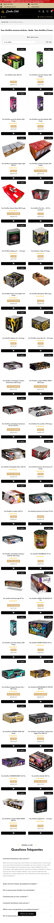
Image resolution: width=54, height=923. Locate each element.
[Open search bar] (39, 11)
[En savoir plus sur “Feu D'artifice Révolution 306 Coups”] (40, 308)
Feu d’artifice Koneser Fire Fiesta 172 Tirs (40, 511)
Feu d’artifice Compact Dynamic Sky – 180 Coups (13, 688)
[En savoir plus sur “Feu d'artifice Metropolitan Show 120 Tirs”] (13, 481)
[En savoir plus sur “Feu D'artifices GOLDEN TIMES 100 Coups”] (13, 745)
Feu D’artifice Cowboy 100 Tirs (13, 511)
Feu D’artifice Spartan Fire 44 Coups (13, 338)
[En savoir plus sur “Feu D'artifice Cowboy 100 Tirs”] (13, 523)
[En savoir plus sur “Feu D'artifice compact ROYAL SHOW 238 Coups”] (40, 393)
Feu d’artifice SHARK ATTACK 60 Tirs (40, 643)
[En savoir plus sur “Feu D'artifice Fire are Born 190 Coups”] (40, 436)
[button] (1, 1)
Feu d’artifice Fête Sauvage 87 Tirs (13, 598)
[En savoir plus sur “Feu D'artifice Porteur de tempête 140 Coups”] (13, 308)
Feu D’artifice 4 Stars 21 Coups (40, 251)
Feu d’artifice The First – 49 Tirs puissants (40, 209)
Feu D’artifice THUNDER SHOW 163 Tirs (13, 776)
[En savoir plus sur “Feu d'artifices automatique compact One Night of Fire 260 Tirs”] (40, 745)
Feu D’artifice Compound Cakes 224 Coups (40, 164)
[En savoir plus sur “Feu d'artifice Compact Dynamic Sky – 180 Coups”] (13, 701)
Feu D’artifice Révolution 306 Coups (40, 293)
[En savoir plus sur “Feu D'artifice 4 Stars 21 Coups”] (40, 263)
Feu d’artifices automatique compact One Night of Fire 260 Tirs (40, 732)
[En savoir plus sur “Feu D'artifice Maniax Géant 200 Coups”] (13, 221)
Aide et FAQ (34, 4)
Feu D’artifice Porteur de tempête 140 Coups (13, 294)
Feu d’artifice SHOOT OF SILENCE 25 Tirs (40, 599)
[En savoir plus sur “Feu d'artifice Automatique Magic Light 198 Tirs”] (13, 178)
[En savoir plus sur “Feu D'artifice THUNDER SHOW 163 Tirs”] (13, 788)
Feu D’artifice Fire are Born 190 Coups (40, 424)
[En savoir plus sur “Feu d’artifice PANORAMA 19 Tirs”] (40, 568)
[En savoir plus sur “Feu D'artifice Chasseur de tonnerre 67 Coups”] (40, 481)
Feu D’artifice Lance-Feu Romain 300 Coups (40, 75)
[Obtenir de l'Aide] (1, 4)
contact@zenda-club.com (10, 7)
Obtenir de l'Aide (8, 4)
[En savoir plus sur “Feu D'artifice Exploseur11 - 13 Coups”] (13, 263)
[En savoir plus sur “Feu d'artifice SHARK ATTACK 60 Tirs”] (40, 657)
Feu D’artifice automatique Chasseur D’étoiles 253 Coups (13, 554)
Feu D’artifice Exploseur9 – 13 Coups (40, 819)
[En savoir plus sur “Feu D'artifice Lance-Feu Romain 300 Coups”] (40, 89)
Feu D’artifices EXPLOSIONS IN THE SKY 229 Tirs (40, 688)
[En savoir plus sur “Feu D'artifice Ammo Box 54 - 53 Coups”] (40, 350)
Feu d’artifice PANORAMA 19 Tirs (40, 554)
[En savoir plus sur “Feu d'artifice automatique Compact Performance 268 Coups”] (13, 393)
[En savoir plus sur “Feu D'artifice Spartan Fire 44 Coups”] (13, 350)
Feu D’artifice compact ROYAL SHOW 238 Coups (40, 381)
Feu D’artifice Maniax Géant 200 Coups (13, 208)
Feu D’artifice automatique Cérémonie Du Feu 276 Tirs (13, 424)
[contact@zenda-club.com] (1, 7)
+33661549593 (35, 7)
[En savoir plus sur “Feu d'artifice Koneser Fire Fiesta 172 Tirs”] (40, 523)
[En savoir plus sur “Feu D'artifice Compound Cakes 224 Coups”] (40, 178)
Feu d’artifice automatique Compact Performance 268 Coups (13, 381)
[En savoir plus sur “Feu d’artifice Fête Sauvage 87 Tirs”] (13, 612)
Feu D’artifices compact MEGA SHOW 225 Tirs (13, 819)
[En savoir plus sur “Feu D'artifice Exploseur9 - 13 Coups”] (40, 833)
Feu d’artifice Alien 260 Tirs (13, 75)
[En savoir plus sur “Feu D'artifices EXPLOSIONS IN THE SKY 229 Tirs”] (40, 701)
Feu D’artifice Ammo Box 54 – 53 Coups (40, 338)
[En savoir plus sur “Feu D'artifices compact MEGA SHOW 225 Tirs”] (13, 833)
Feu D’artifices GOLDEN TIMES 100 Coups (13, 732)
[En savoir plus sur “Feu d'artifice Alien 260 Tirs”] (13, 89)
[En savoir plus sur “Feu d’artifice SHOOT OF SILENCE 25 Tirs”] (40, 612)
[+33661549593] (29, 7)
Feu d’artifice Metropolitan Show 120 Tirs (13, 467)
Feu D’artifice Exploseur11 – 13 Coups (13, 251)
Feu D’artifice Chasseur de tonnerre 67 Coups (40, 467)
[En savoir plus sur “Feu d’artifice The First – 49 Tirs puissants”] (40, 221)
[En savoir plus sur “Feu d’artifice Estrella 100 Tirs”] (40, 788)
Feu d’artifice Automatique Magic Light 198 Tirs (13, 164)
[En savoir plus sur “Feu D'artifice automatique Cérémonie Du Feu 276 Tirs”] (13, 436)
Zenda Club (4, 22)
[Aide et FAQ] (29, 4)
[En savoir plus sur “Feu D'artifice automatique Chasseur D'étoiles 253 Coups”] (13, 568)
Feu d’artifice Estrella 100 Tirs (40, 776)
